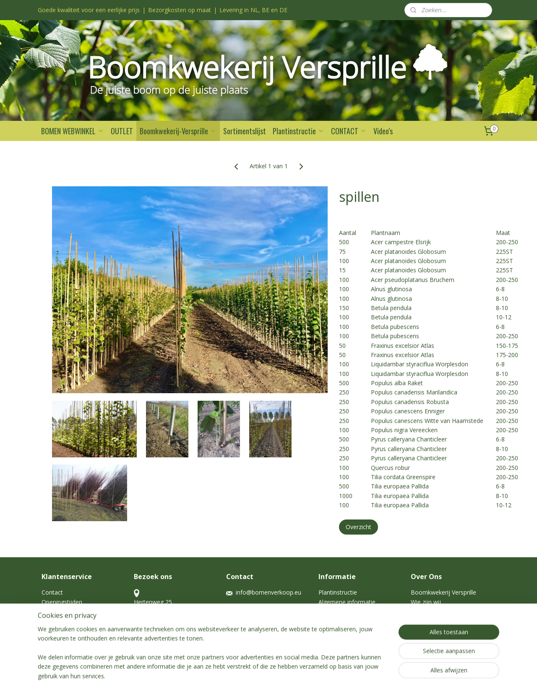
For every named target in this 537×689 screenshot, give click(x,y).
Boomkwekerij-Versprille (178, 130)
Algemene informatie (346, 602)
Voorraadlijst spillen (437, 630)
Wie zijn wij (427, 602)
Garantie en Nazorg (68, 611)
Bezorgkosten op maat (179, 10)
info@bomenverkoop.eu (268, 592)
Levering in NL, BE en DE (253, 10)
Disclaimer (56, 621)
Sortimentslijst (244, 130)
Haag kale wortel (341, 611)
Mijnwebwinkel (355, 674)
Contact (52, 592)
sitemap (232, 674)
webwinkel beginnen (281, 674)
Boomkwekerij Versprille (443, 592)
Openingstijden (62, 602)
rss (250, 674)
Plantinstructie (298, 130)
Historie (421, 611)
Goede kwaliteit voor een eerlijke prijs (89, 10)
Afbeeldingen (428, 621)
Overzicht (358, 527)
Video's (383, 130)
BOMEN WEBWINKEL (72, 130)
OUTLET (122, 130)
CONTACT (349, 130)
